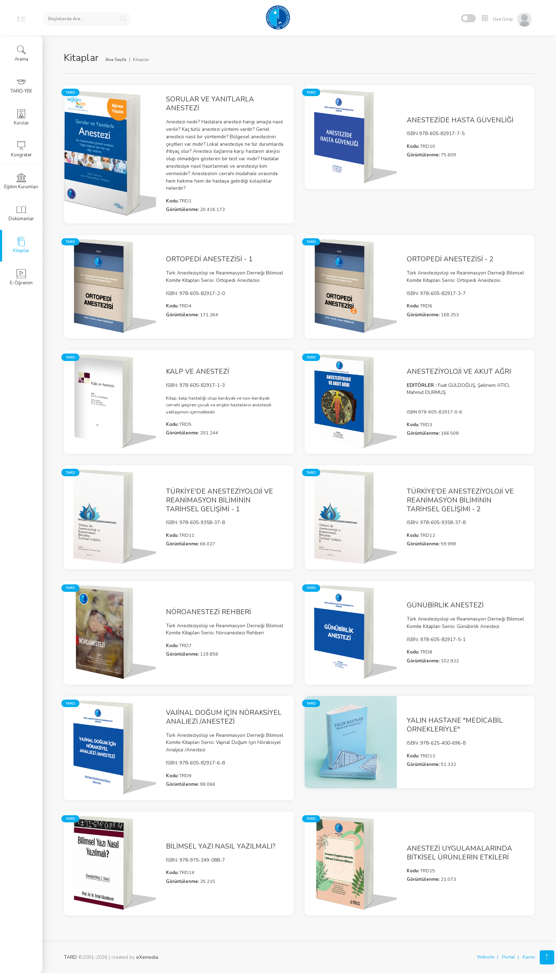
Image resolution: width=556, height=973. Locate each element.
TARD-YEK (21, 85)
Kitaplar (21, 245)
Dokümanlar (21, 213)
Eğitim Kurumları (21, 181)
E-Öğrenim (21, 277)
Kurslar (21, 117)
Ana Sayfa (115, 59)
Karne (529, 957)
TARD (70, 957)
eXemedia (147, 957)
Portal (508, 957)
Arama (21, 53)
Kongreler (21, 149)
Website (485, 957)
